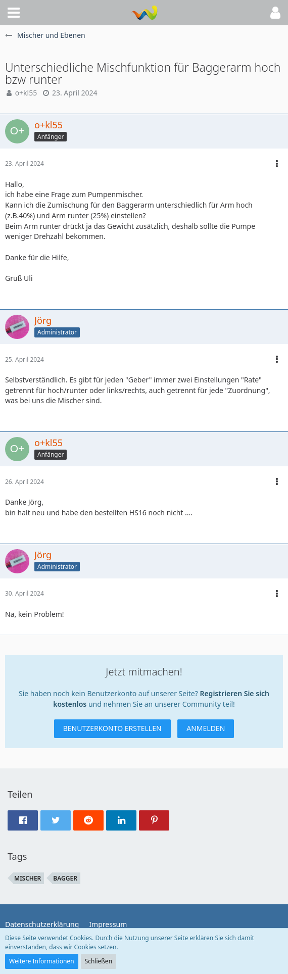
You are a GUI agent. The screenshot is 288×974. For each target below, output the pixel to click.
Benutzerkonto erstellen (112, 728)
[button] (13, 13)
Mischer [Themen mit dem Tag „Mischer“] (27, 878)
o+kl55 (26, 93)
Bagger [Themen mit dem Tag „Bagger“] (65, 878)
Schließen (98, 961)
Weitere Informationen (41, 961)
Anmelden (205, 728)
